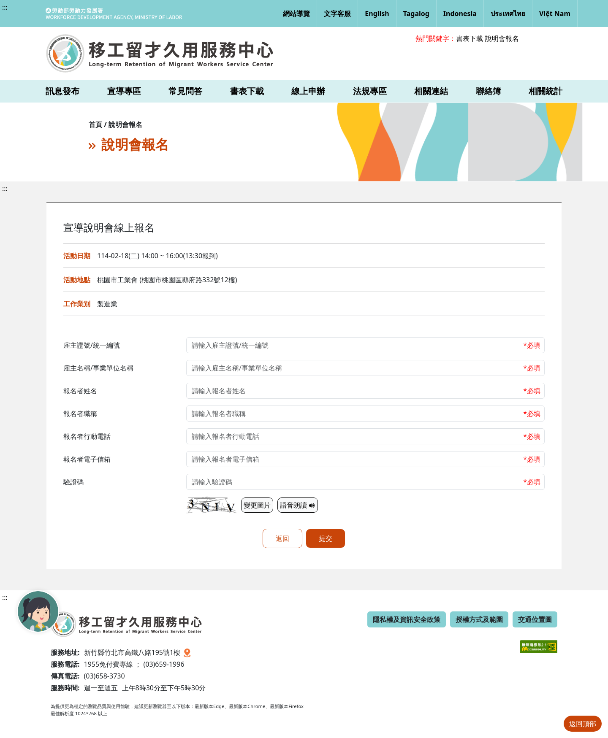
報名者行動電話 (87, 436)
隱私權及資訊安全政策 (406, 619)
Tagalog (416, 13)
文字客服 (337, 13)
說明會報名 (502, 38)
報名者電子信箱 (87, 459)
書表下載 (469, 38)
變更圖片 (257, 505)
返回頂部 (582, 723)
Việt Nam (554, 13)
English (377, 13)
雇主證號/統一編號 (91, 345)
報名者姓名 (80, 390)
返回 (282, 538)
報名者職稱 (80, 413)
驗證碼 (73, 482)
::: (5, 7)
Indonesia (460, 13)
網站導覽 (296, 13)
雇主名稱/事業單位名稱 (98, 368)
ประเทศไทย (508, 13)
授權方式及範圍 (479, 619)
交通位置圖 (535, 619)
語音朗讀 (297, 505)
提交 (325, 538)
